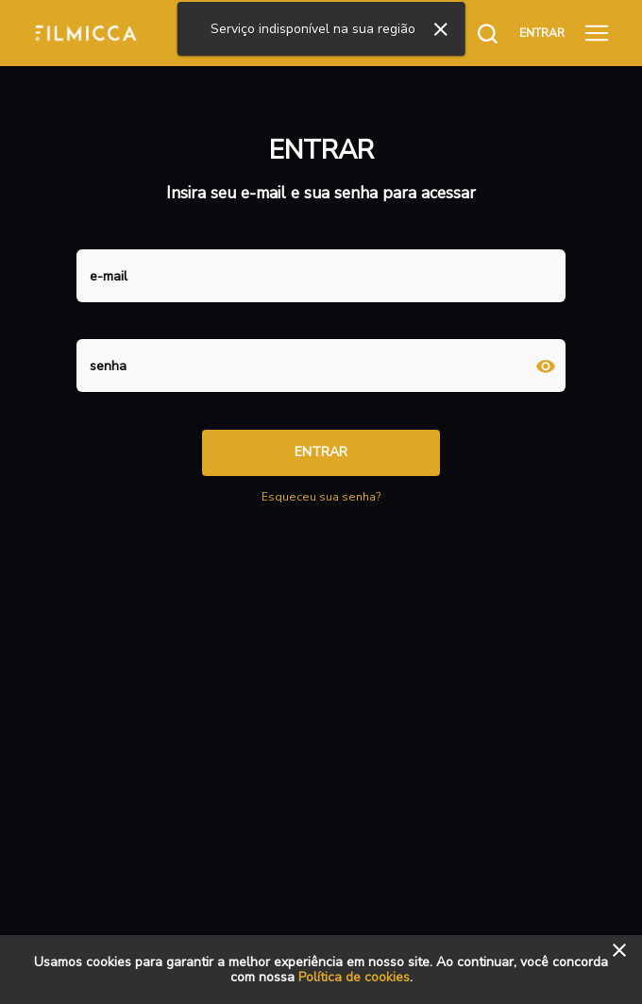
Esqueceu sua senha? (321, 496)
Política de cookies (354, 977)
